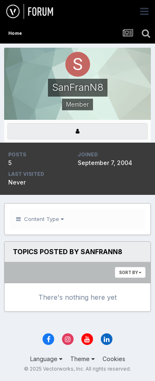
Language (46, 358)
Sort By (130, 272)
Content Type (40, 219)
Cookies (114, 358)
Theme (82, 358)
